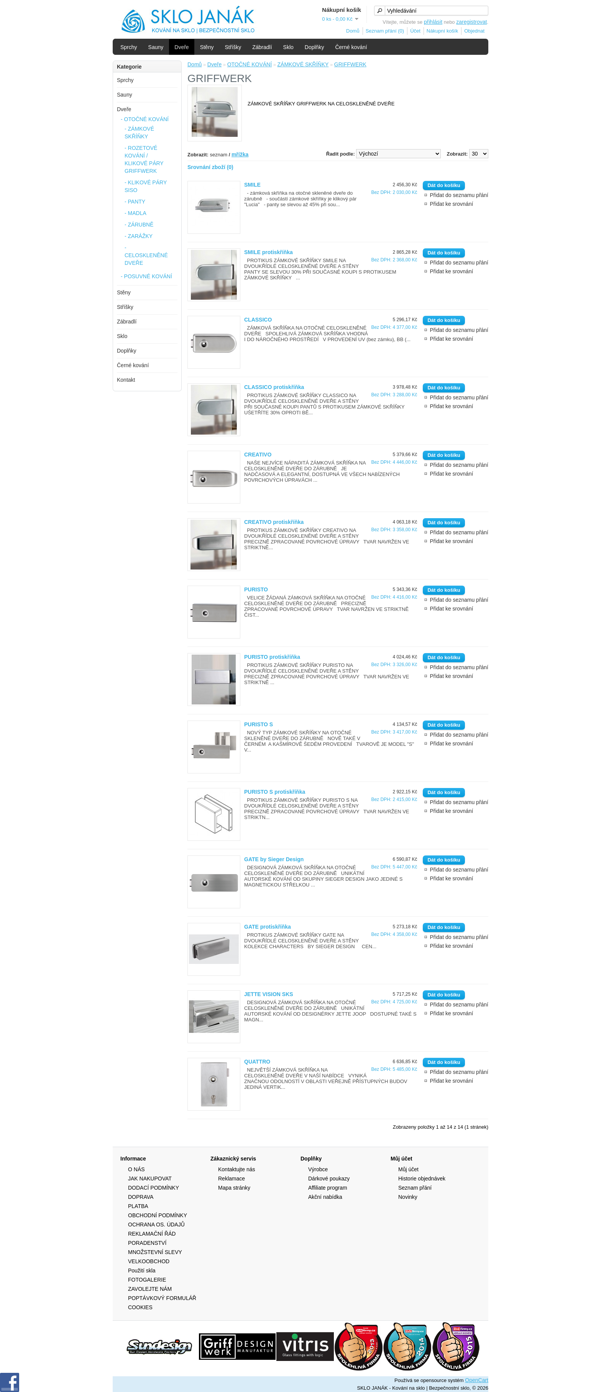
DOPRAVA (140, 1197)
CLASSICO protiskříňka (274, 387)
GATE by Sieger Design (274, 859)
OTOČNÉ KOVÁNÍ (249, 64)
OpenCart (476, 1380)
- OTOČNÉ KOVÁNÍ (145, 119)
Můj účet (408, 1169)
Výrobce (318, 1169)
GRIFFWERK (350, 64)
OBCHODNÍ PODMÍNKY (157, 1215)
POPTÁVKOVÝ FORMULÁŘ (162, 1298)
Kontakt (126, 380)
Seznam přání (415, 1188)
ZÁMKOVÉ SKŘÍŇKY (303, 64)
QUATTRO (257, 1062)
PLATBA (138, 1206)
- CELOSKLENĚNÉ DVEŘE (146, 255)
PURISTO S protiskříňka (274, 792)
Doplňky (314, 47)
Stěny (207, 47)
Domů (353, 31)
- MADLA (135, 213)
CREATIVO (257, 454)
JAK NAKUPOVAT (150, 1178)
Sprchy (128, 47)
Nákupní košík (442, 31)
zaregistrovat (471, 22)
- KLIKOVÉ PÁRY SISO (146, 186)
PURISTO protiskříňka (272, 657)
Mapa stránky (234, 1188)
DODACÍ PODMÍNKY (153, 1188)
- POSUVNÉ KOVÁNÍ (146, 276)
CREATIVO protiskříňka (274, 522)
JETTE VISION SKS (268, 994)
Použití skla (142, 1270)
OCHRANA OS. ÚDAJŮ (156, 1224)
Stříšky (233, 47)
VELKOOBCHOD (148, 1261)
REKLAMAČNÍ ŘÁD (152, 1234)
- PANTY (135, 202)
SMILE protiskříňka (268, 252)
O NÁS (136, 1169)
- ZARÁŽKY (139, 236)
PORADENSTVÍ (147, 1243)
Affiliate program (327, 1188)
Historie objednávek (421, 1178)
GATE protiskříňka (267, 927)
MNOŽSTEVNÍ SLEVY (155, 1252)
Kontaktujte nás (236, 1169)
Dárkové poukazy (329, 1178)
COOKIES (140, 1307)
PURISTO (256, 589)
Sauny (156, 47)
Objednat (474, 31)
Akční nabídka (325, 1197)
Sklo (288, 47)
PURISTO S (258, 724)
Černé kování (351, 47)
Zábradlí (262, 47)
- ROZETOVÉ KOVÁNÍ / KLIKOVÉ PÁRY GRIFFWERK (144, 159)
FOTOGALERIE (147, 1280)
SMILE (252, 185)
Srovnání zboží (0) (210, 167)
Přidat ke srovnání (451, 204)
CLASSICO (258, 320)
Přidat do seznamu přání (459, 195)
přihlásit (433, 22)
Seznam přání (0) (385, 31)
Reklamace (231, 1178)
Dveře (181, 47)
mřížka (240, 154)
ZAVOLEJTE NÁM (150, 1289)
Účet (415, 31)
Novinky (407, 1197)
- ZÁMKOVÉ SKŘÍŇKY (139, 133)
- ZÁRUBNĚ (139, 225)
